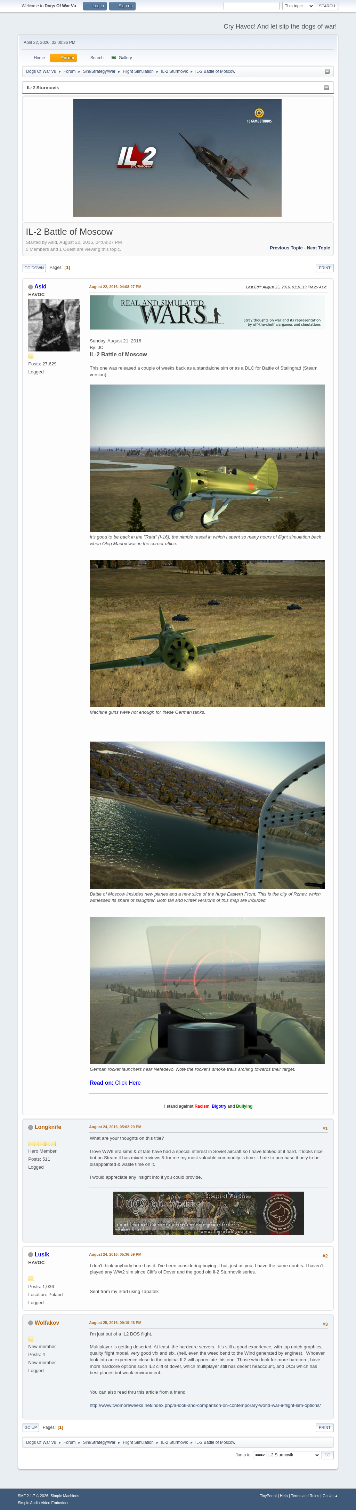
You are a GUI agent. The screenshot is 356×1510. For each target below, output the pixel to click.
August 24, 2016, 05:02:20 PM (115, 1127)
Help (284, 1496)
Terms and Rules (305, 1496)
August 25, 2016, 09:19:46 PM (115, 1323)
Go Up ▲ (330, 1496)
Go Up (30, 1427)
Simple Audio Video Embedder (43, 1503)
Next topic (318, 247)
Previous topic (286, 247)
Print (325, 268)
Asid (40, 286)
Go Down (34, 268)
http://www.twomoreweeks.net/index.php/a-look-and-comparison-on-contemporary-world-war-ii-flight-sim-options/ (205, 1405)
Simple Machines (65, 1496)
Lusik (42, 1254)
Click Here (128, 1083)
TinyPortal (268, 1496)
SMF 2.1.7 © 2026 (33, 1496)
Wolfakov (47, 1323)
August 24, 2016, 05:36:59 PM (115, 1254)
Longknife (48, 1127)
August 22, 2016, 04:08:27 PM (115, 287)
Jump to (243, 1454)
